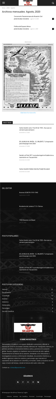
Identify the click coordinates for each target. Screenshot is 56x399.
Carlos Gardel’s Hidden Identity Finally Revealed (34, 169)
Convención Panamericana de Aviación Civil (28, 16)
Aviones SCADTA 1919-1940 (28, 192)
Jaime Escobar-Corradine (21, 19)
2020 (8, 8)
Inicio (3, 8)
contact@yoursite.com (17, 367)
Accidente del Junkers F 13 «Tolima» (31, 206)
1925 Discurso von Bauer (27, 220)
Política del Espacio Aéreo (22, 26)
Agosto (13, 8)
